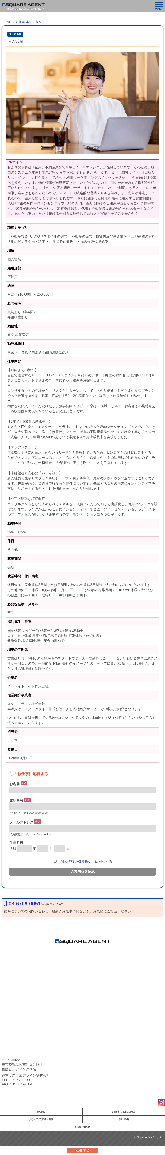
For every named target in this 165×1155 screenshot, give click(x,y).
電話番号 (16, 801)
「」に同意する (83, 861)
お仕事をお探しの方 (123, 1111)
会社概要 (124, 1119)
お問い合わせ (82, 1126)
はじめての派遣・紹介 (41, 1119)
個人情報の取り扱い (76, 861)
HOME (7, 21)
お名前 (14, 784)
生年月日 (16, 843)
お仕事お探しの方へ (28, 21)
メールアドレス (21, 822)
